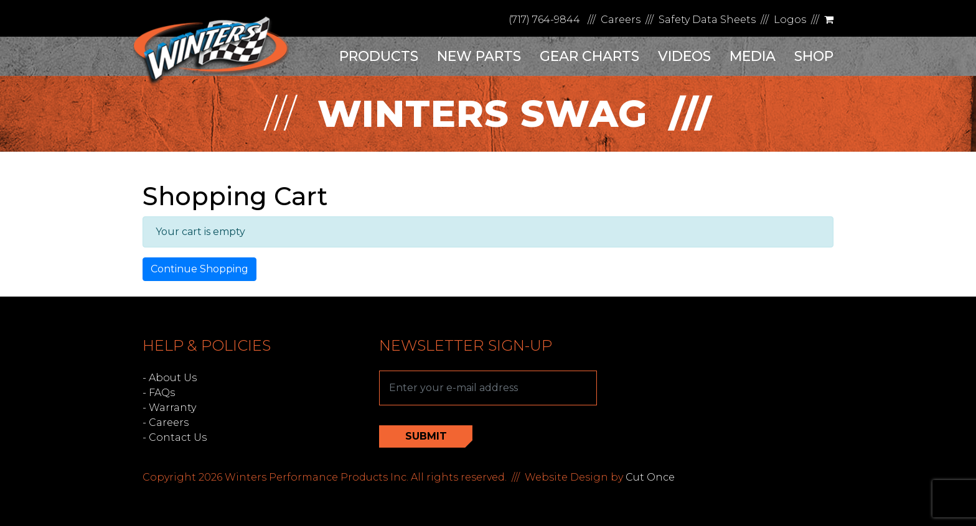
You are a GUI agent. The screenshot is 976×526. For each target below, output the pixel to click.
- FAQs (159, 393)
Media (753, 56)
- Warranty (169, 407)
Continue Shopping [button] (199, 269)
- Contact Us (175, 437)
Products (378, 56)
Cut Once (650, 477)
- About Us (170, 378)
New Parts (479, 56)
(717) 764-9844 (544, 19)
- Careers (166, 422)
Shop (813, 56)
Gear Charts (589, 56)
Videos (684, 56)
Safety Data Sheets (707, 19)
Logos (790, 19)
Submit (426, 436)
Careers (620, 19)
